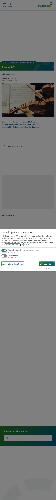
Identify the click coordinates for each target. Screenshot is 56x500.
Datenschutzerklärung (12, 245)
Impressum (25, 245)
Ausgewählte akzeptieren (13, 264)
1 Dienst (11, 252)
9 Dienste (12, 257)
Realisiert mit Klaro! (48, 268)
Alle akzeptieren (46, 264)
